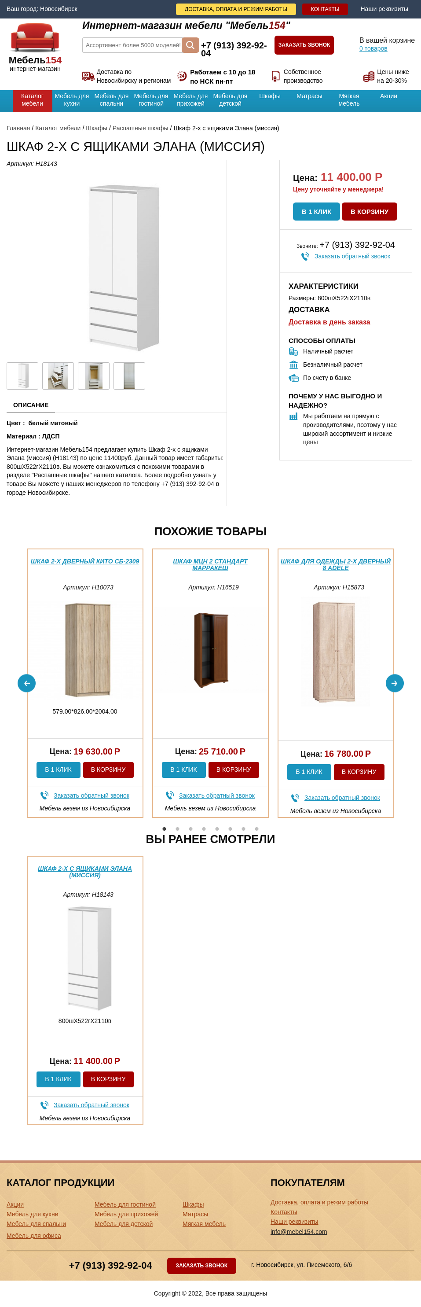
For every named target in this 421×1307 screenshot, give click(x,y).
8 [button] (257, 829)
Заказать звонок (304, 45)
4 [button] (204, 829)
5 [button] (217, 829)
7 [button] (243, 829)
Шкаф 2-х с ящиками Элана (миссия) (85, 872)
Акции (388, 95)
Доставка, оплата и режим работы (236, 9)
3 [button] (191, 829)
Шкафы (270, 95)
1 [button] (164, 829)
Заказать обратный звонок (352, 256)
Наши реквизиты (384, 8)
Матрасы (309, 95)
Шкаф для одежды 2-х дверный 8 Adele (336, 564)
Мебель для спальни (112, 99)
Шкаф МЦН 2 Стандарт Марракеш (210, 564)
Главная (18, 128)
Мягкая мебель (349, 99)
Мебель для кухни (72, 99)
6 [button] (230, 829)
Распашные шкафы (140, 128)
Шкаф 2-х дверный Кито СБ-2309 (85, 561)
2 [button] (177, 829)
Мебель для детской (230, 99)
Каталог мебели (32, 99)
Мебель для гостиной (151, 99)
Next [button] (395, 683)
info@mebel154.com (299, 1231)
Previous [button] (27, 683)
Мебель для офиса (34, 1235)
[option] (85, 683)
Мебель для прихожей (191, 99)
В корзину (369, 211)
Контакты (325, 9)
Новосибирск (58, 8)
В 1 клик (316, 211)
